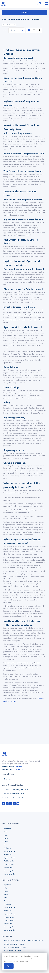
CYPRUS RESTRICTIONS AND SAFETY (16, 947)
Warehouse (7, 854)
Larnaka (41, 698)
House (6, 835)
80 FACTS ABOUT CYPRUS (12, 950)
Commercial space (10, 851)
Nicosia (13, 701)
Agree (9, 966)
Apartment (7, 829)
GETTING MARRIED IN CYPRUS (14, 944)
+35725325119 (18, 797)
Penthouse (7, 845)
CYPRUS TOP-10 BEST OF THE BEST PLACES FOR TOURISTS (23, 941)
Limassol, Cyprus (18, 794)
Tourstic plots (8, 867)
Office (6, 841)
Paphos (6, 701)
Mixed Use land (9, 864)
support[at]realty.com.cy (20, 790)
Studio (6, 838)
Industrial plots (8, 871)
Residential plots (9, 861)
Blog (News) (8, 779)
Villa (5, 832)
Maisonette (7, 848)
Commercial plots (9, 874)
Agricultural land (9, 858)
